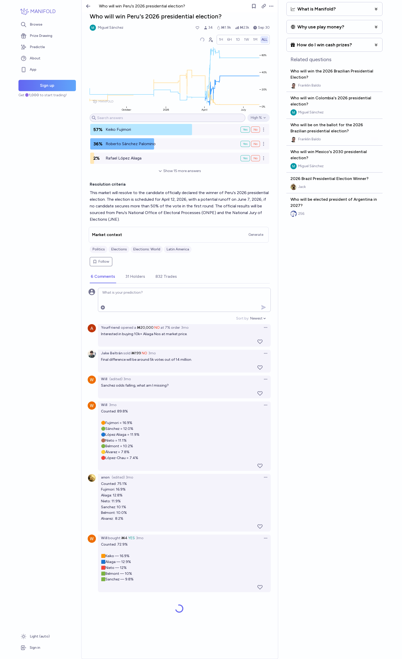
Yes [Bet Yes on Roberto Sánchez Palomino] (245, 144)
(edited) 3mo (120, 379)
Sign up (47, 85)
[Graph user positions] (210, 40)
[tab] (103, 276)
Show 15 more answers (179, 171)
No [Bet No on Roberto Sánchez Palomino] (255, 144)
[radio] (221, 39)
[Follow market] (254, 6)
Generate (255, 234)
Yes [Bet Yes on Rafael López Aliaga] (245, 158)
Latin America (177, 249)
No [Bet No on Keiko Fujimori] (255, 129)
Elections (119, 249)
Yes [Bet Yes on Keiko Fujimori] (245, 129)
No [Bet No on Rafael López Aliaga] (255, 158)
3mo (185, 327)
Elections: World (146, 249)
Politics (98, 249)
